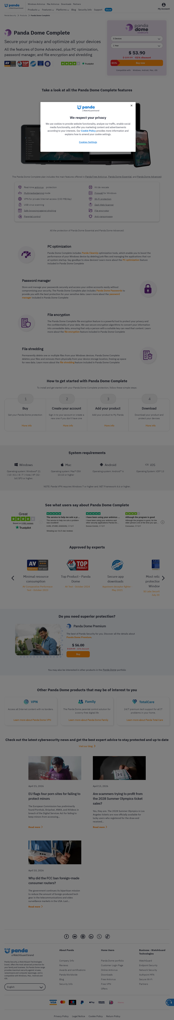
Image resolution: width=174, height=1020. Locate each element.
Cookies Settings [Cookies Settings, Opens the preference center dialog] (88, 142)
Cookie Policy (88, 130)
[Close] (131, 105)
